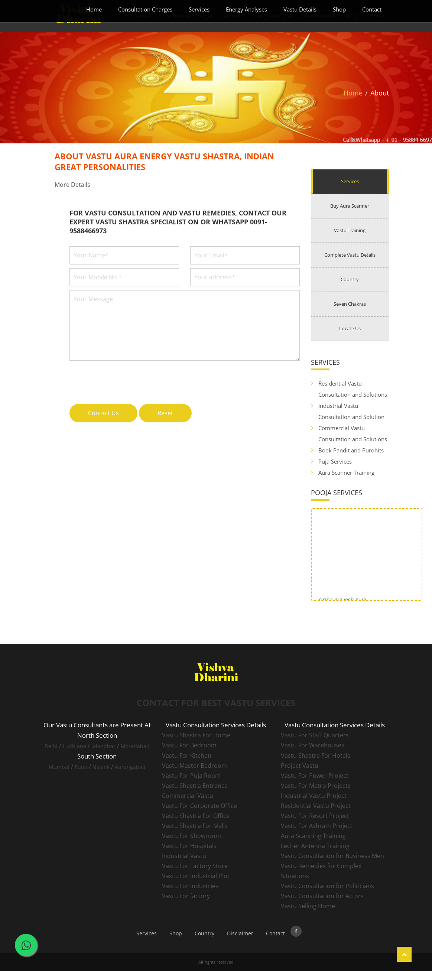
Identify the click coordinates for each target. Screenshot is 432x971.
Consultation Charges (145, 9)
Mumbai (59, 766)
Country (350, 279)
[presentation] (125, 378)
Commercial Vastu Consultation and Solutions (352, 433)
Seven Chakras (350, 304)
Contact (371, 9)
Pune (81, 766)
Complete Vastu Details (350, 254)
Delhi (51, 746)
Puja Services (335, 461)
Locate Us (350, 328)
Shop (339, 9)
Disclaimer (240, 933)
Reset (165, 413)
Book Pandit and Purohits (351, 450)
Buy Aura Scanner (349, 205)
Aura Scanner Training (346, 472)
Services (199, 9)
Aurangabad (130, 766)
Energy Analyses (246, 9)
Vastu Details (299, 9)
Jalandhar (103, 746)
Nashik (101, 766)
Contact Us (103, 413)
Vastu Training (350, 230)
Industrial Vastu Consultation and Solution (351, 411)
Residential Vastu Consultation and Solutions (352, 389)
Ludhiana (74, 746)
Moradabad (135, 746)
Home (94, 9)
